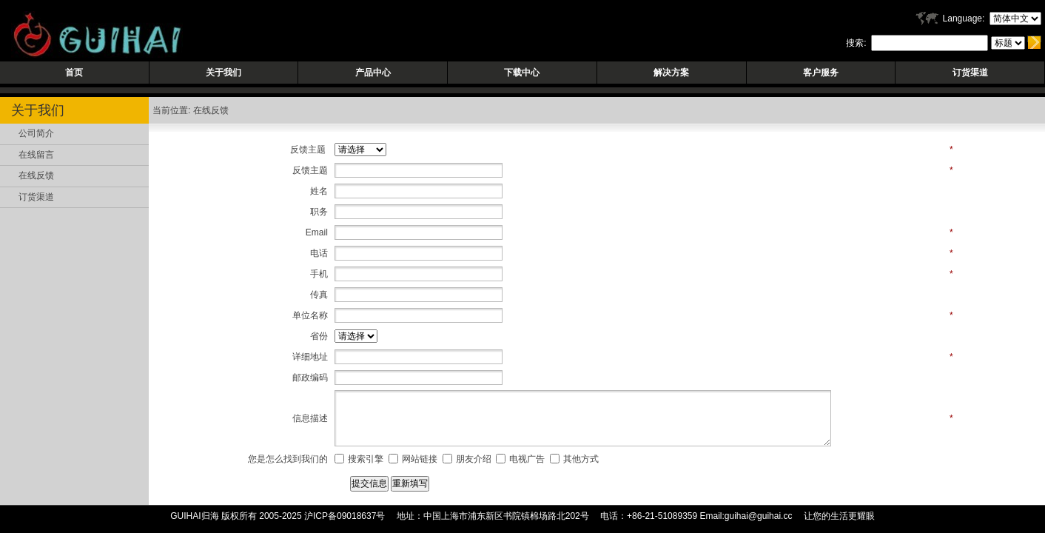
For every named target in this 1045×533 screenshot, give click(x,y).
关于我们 (223, 72)
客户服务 (821, 72)
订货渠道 (970, 72)
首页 (74, 72)
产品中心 (373, 72)
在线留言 (36, 155)
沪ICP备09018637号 (344, 516)
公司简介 (36, 133)
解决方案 (671, 72)
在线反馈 (36, 175)
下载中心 (522, 72)
